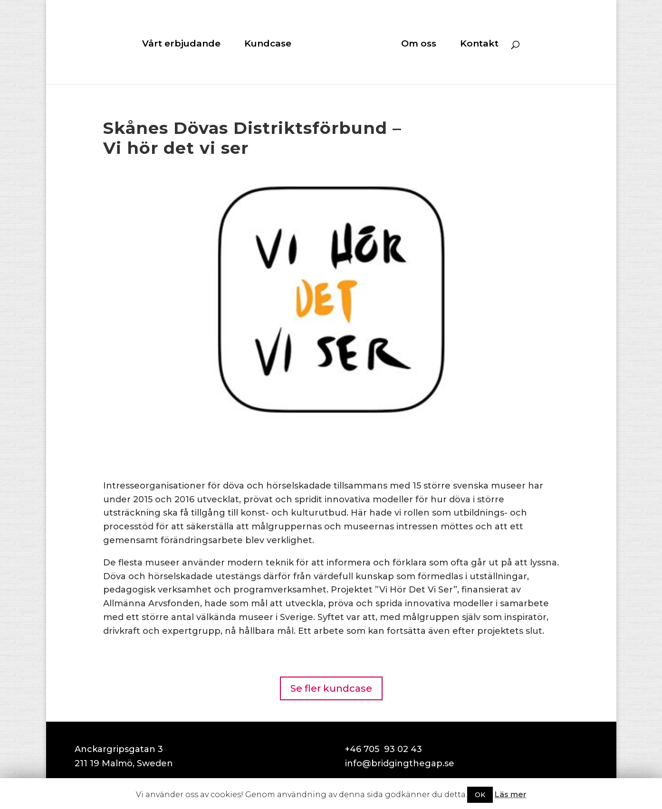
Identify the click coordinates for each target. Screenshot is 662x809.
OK (480, 794)
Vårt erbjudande (181, 44)
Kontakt (479, 44)
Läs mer (511, 794)
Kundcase (267, 44)
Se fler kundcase (331, 688)
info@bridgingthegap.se (399, 763)
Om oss (418, 44)
